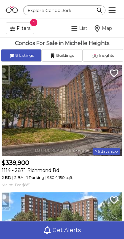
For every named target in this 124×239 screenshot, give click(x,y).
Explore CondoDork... (51, 10)
